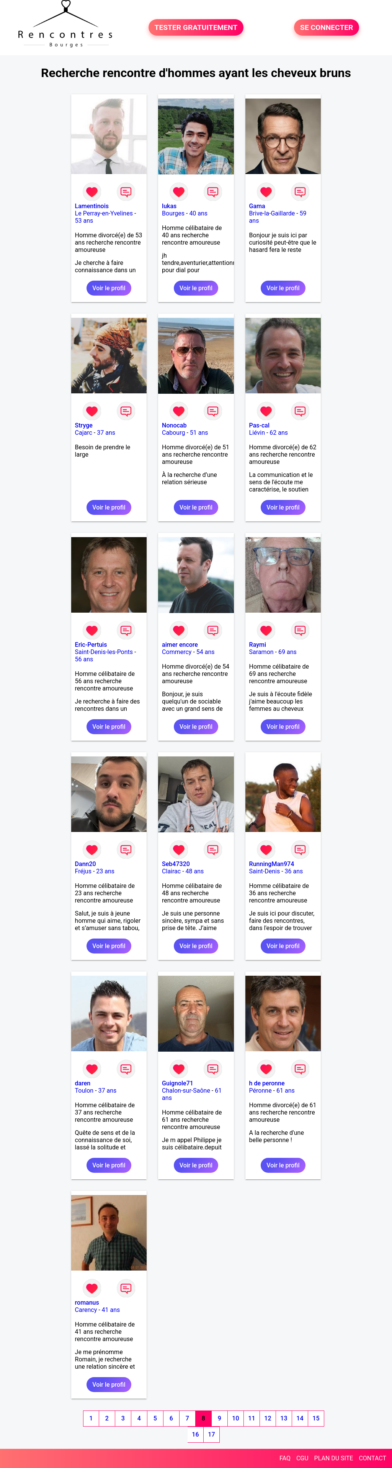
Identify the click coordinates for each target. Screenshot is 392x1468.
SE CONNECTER (326, 27)
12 (267, 1418)
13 (283, 1418)
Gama (257, 206)
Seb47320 (176, 864)
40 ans (198, 213)
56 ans (84, 659)
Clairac (171, 871)
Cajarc (83, 432)
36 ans (294, 871)
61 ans (285, 1090)
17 (211, 1434)
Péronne (260, 1090)
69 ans (287, 652)
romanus (87, 1302)
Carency (86, 1309)
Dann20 (85, 864)
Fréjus (83, 871)
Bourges (173, 213)
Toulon (84, 1090)
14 (299, 1418)
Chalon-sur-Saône (186, 1090)
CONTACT (372, 1458)
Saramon (261, 652)
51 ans (199, 432)
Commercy (176, 652)
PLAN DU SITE (333, 1458)
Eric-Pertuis (91, 644)
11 (251, 1418)
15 (315, 1418)
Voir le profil (108, 288)
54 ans (205, 652)
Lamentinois (92, 206)
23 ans (105, 871)
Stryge (84, 425)
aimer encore (180, 644)
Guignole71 (177, 1083)
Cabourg (173, 432)
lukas (169, 206)
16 (195, 1434)
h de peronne (267, 1083)
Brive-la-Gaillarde (272, 213)
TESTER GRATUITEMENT (196, 27)
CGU (302, 1458)
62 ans (279, 432)
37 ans (106, 432)
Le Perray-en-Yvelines (104, 213)
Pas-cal (259, 425)
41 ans (111, 1309)
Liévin (257, 432)
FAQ (285, 1458)
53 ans (84, 220)
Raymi (257, 644)
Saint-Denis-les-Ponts (104, 652)
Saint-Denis (264, 871)
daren (83, 1083)
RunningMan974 (271, 864)
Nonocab (174, 425)
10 (235, 1418)
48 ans (195, 871)
